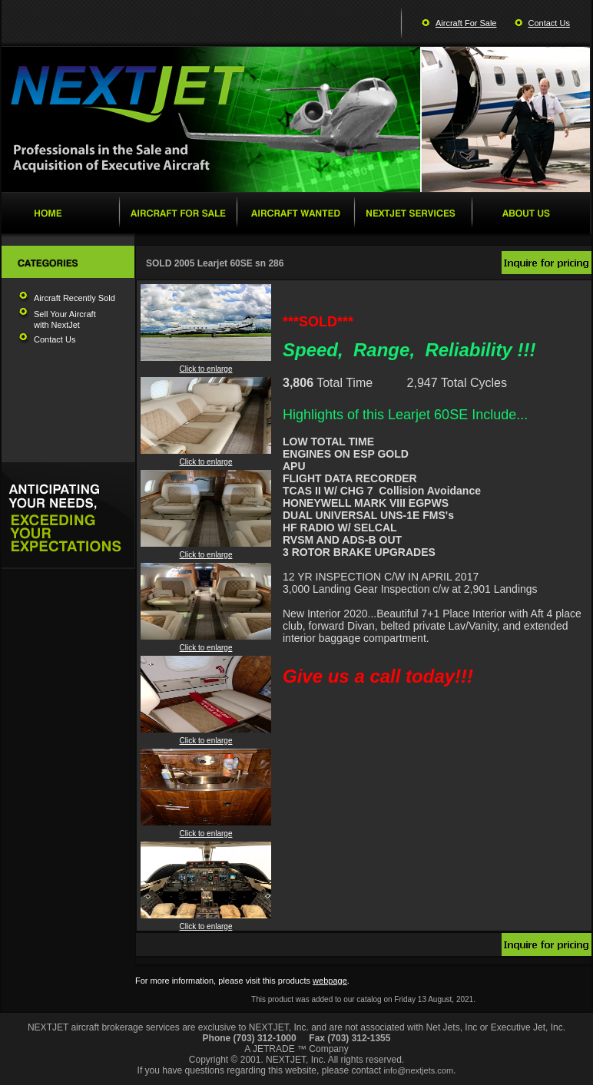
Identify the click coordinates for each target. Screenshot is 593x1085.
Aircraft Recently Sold (74, 298)
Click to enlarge (206, 365)
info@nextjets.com (418, 1070)
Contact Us (549, 23)
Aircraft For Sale (466, 23)
